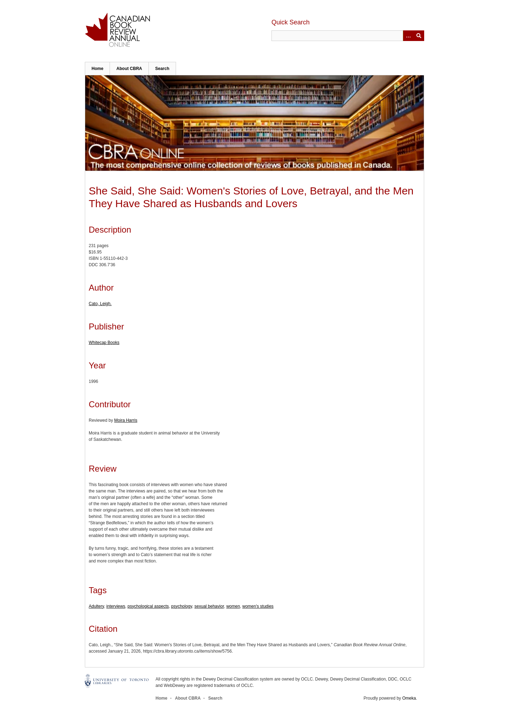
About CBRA (129, 68)
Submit (419, 35)
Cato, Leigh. (100, 303)
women (233, 606)
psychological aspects (148, 606)
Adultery (96, 606)
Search (162, 68)
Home (97, 68)
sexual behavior (209, 606)
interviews (115, 606)
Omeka (409, 698)
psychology (181, 606)
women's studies (258, 606)
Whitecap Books (104, 342)
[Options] (408, 35)
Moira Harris (125, 420)
